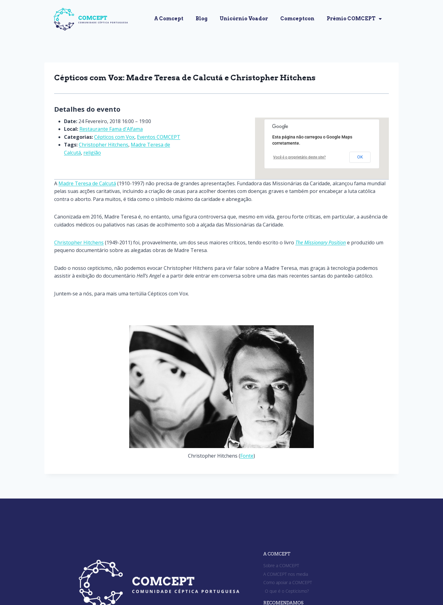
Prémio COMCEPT (354, 18)
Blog (201, 19)
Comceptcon (297, 19)
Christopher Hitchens (103, 144)
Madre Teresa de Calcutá (87, 183)
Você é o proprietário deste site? (299, 157)
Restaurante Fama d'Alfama (111, 129)
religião (92, 152)
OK (360, 156)
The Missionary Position (320, 242)
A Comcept (168, 19)
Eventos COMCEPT (158, 137)
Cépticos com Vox (114, 137)
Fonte (246, 455)
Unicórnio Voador (244, 19)
